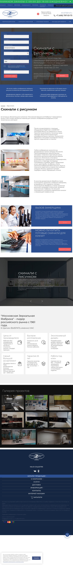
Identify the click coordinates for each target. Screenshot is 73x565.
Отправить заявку (11, 76)
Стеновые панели (42, 21)
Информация (26, 5)
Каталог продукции (36, 476)
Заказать (62, 75)
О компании (36, 479)
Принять (36, 558)
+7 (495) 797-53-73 (64, 15)
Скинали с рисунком (26, 21)
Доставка (17, 5)
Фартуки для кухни (8, 21)
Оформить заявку (65, 249)
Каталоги (51, 5)
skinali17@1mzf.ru (66, 13)
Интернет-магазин (43, 5)
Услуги (10, 5)
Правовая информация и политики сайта (13, 561)
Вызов (65, 222)
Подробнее (23, 67)
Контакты (35, 5)
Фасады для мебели (59, 21)
